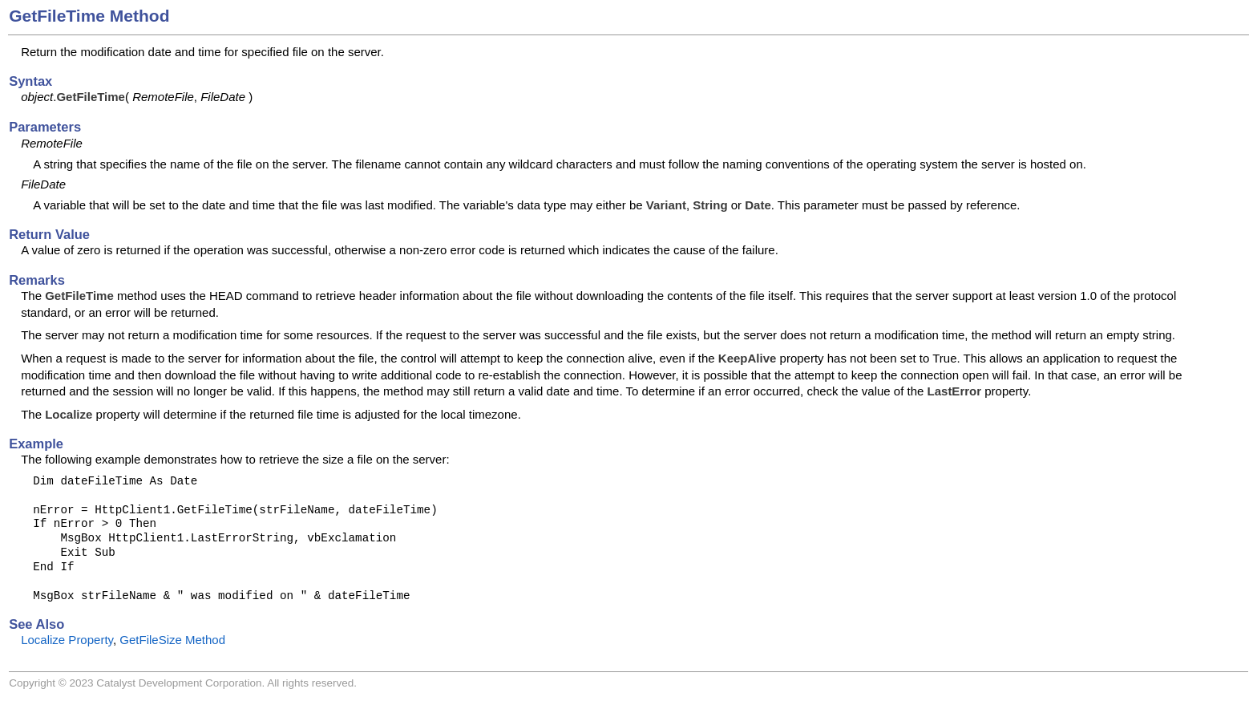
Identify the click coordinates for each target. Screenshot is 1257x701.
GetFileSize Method (172, 639)
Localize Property (67, 639)
